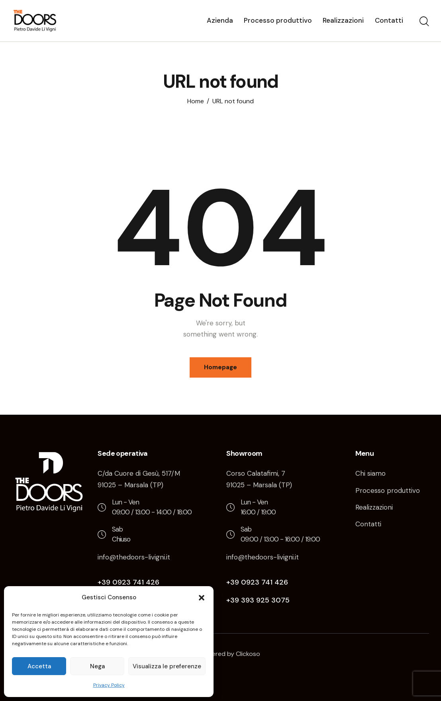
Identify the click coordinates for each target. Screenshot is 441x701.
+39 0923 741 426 (128, 582)
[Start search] (424, 22)
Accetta (39, 666)
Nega (97, 666)
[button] (202, 598)
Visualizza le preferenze (167, 666)
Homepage (220, 367)
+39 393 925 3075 (258, 600)
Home (195, 101)
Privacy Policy (109, 685)
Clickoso (248, 654)
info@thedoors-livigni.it (134, 557)
